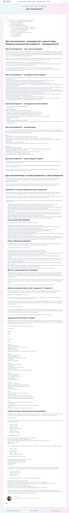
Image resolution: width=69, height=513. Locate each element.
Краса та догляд (22, 1)
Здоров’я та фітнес (31, 1)
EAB (23, 6)
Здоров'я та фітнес (27, 6)
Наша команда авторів (34, 510)
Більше (49, 1)
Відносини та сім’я (41, 1)
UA (66, 1)
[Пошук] (63, 1)
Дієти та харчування (34, 6)
